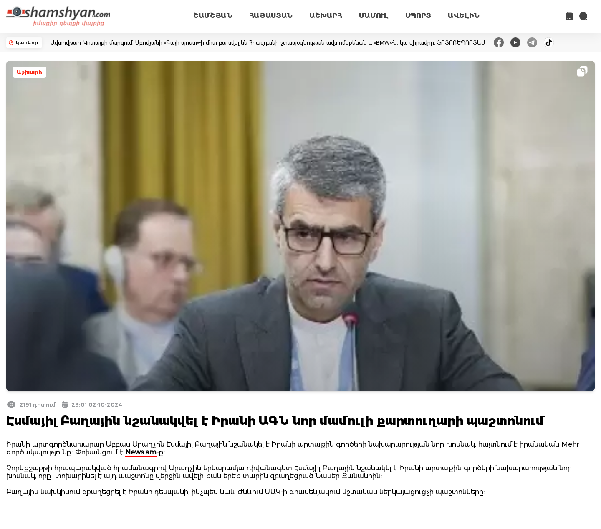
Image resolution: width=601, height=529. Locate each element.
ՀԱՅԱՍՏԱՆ (271, 16)
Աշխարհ (29, 72)
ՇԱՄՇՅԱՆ (212, 16)
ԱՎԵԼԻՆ (464, 16)
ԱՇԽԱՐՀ (325, 16)
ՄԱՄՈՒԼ (374, 16)
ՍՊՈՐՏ (418, 16)
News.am (141, 452)
